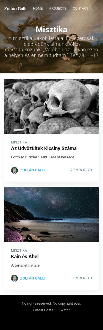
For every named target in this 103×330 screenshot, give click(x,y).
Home (38, 8)
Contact (80, 8)
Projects (57, 8)
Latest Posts (43, 310)
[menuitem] (38, 8)
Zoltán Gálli (15, 8)
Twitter (64, 310)
